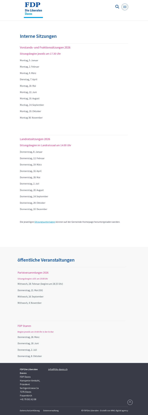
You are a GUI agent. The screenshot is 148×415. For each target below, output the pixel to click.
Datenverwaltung (51, 410)
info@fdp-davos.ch (58, 369)
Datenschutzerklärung (30, 410)
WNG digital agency (119, 410)
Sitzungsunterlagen (45, 221)
